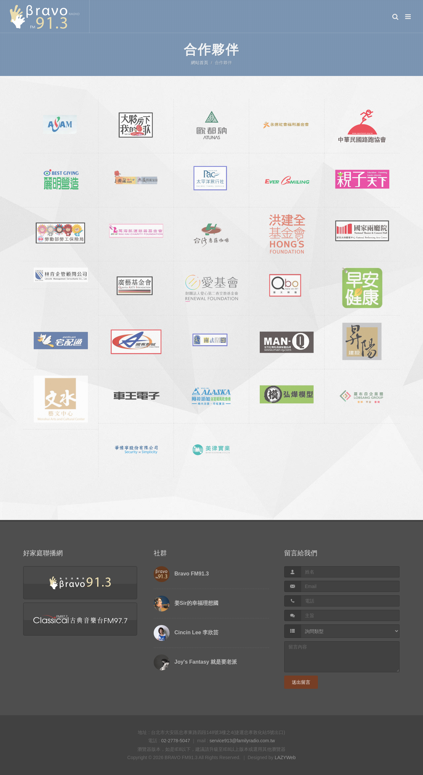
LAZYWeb (285, 757)
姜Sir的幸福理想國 (196, 603)
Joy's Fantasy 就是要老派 (205, 662)
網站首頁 (199, 62)
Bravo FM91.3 (191, 573)
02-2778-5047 (175, 740)
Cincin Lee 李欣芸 (196, 632)
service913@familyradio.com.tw (242, 740)
